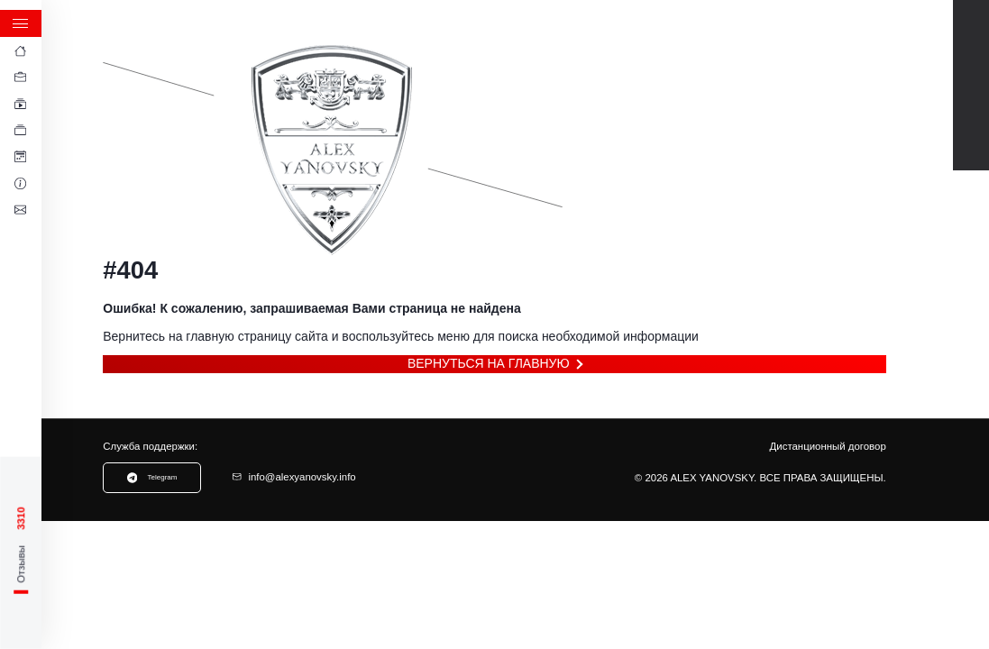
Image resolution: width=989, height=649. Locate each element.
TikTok (970, 103)
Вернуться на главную (489, 363)
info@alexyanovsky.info (294, 476)
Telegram (970, 67)
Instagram (970, 139)
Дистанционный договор (828, 446)
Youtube (970, 31)
